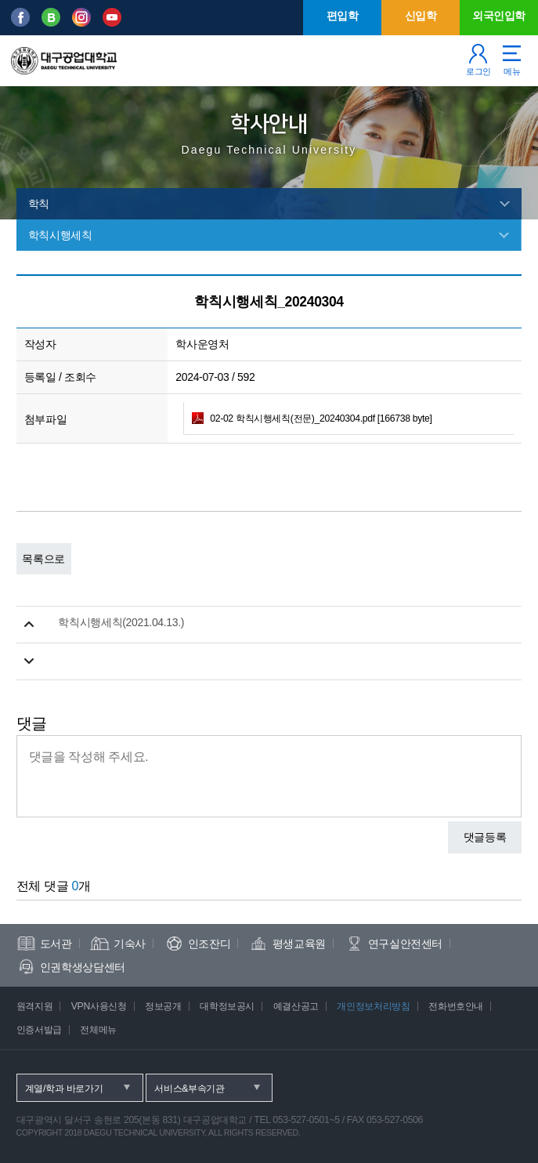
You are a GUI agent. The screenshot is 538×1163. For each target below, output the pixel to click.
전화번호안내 (455, 1006)
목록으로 (43, 559)
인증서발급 (39, 1029)
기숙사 (130, 943)
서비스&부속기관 (189, 1088)
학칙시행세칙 (60, 235)
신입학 (421, 15)
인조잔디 (209, 943)
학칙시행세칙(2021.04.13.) (121, 622)
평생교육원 (299, 943)
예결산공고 (296, 1006)
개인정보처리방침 (373, 1006)
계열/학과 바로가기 (64, 1088)
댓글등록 (485, 837)
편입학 (343, 15)
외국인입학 (498, 15)
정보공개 (163, 1006)
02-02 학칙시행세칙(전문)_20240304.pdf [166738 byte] (320, 418)
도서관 (56, 943)
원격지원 (34, 1006)
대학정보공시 (227, 1006)
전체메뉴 (98, 1029)
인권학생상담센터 (82, 967)
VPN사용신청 (99, 1006)
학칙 (38, 203)
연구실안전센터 (405, 943)
